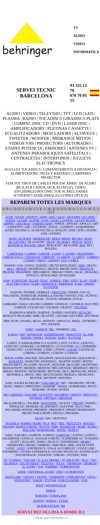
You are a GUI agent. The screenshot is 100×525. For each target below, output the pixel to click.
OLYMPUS (61, 394)
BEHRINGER (41, 238)
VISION (37, 480)
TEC (94, 460)
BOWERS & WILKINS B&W (26, 245)
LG (77, 346)
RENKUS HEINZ (26, 426)
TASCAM (29, 460)
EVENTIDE (51, 287)
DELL (10, 268)
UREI (59, 471)
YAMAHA (41, 495)
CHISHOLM (32, 257)
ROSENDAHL (46, 430)
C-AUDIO (69, 253)
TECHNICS (10, 463)
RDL (62, 423)
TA (5, 460)
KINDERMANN (54, 334)
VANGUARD (13, 477)
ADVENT (32, 217)
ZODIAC (51, 500)
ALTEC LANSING (62, 220)
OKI (5, 394)
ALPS (45, 220)
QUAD (39, 418)
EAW (6, 280)
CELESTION (85, 253)
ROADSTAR (67, 426)
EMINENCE (49, 283)
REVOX (44, 426)
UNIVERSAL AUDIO (40, 471)
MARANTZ (16, 361)
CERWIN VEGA (12, 257)
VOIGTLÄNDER (68, 480)
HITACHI (84, 312)
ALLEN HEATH (85, 220)
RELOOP (8, 426)
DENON (21, 268)
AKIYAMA (73, 217)
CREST (41, 260)
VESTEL (41, 477)
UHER (22, 471)
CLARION (63, 257)
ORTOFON (65, 398)
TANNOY (15, 460)
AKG (52, 217)
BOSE (88, 242)
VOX (84, 480)
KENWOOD (34, 334)
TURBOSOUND (70, 466)
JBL (51, 329)
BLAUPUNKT (17, 242)
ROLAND (29, 430)
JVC (73, 329)
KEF (22, 334)
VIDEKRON (57, 477)
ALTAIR (22, 220)
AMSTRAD (23, 223)
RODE (81, 426)
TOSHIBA (51, 466)
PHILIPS (78, 403)
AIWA (43, 217)
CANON (31, 253)
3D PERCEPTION (48, 506)
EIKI (66, 280)
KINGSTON (73, 334)
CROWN (53, 260)
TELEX (60, 463)
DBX (82, 265)
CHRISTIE (48, 257)
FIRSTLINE (58, 292)
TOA (40, 466)
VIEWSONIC (22, 480)
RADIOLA (12, 423)
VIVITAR (50, 480)
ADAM (19, 217)
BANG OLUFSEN (20, 238)
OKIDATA (16, 394)
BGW (87, 238)
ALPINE (34, 220)
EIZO (74, 280)
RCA (46, 423)
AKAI (61, 217)
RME (54, 426)
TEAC (85, 460)
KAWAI (13, 334)
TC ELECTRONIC (48, 460)
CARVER (44, 253)
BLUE (51, 242)
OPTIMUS (35, 398)
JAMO (29, 329)
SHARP (85, 441)
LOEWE (72, 349)
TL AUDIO (28, 466)
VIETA (91, 477)
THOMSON (74, 463)
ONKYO (75, 394)
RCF (54, 423)
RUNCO (73, 430)
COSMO (29, 260)
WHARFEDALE (56, 485)
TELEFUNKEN (29, 463)
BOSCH (77, 242)
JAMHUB (41, 329)
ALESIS (10, 220)
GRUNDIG (81, 307)
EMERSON (66, 283)
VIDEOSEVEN (75, 477)
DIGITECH (86, 268)
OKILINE (31, 394)
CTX (64, 260)
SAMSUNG (63, 435)
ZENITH (38, 500)
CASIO (56, 253)
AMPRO (8, 223)
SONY (21, 448)
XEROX (51, 490)
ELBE (93, 280)
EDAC (44, 280)
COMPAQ (93, 257)
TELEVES (47, 463)
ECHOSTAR (19, 280)
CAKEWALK (15, 253)
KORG (62, 337)
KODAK (51, 337)
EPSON (89, 283)
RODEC (92, 426)
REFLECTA (74, 423)
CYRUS (73, 260)
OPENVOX (90, 394)
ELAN (84, 280)
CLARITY (78, 257)
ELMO (35, 283)
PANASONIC (49, 403)
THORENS (90, 463)
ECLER (33, 280)
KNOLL (39, 337)
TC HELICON (70, 460)
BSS (82, 245)
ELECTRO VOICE (17, 283)
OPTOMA (50, 398)
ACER (9, 217)
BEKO (56, 238)
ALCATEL (88, 217)
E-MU (78, 283)
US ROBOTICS (74, 471)
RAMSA (26, 423)
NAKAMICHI (50, 383)
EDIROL (55, 280)
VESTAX (28, 477)
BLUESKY (63, 242)
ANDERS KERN (42, 223)
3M (63, 506)
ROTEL (61, 430)
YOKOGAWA (58, 495)
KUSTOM (74, 337)
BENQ (66, 238)
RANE (37, 423)
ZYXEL (63, 500)
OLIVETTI (46, 394)
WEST (40, 485)
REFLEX (88, 423)
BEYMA (77, 238)
